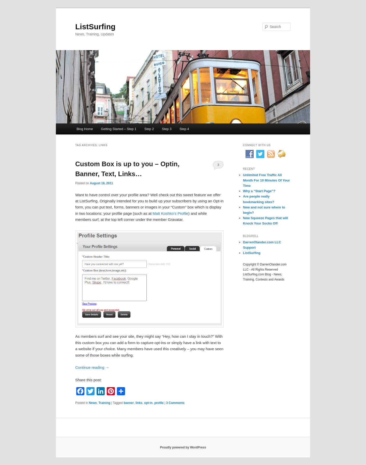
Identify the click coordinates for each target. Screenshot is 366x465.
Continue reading (92, 367)
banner (129, 403)
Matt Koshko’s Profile (170, 213)
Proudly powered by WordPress (183, 447)
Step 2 (149, 129)
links (138, 403)
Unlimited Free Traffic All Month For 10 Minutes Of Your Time (266, 180)
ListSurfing (95, 26)
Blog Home (85, 129)
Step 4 (184, 129)
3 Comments (218, 166)
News (93, 403)
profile (159, 403)
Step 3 (167, 129)
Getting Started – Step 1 (118, 129)
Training (104, 403)
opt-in (148, 403)
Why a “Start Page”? (259, 191)
